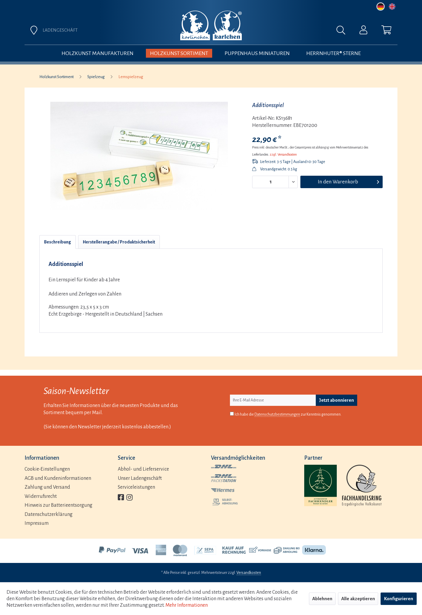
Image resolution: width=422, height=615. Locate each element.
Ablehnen (322, 598)
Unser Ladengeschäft (140, 478)
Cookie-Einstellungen (47, 469)
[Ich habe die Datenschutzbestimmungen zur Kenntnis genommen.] (232, 414)
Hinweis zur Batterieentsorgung (58, 505)
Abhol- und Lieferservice (143, 469)
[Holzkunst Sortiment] (179, 53)
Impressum (37, 523)
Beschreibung (57, 242)
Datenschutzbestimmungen (277, 414)
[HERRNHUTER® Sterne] (333, 53)
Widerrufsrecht (41, 496)
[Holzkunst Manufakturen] (97, 53)
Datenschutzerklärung (49, 514)
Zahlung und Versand (47, 487)
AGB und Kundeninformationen (58, 478)
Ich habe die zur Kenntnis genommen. (288, 414)
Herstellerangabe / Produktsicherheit (119, 242)
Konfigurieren (398, 598)
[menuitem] (276, 32)
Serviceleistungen (136, 487)
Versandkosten (248, 573)
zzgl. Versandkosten (283, 154)
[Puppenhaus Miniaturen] (257, 53)
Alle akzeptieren (358, 598)
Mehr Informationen (186, 605)
